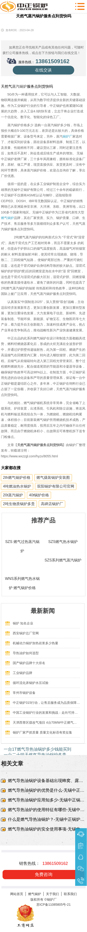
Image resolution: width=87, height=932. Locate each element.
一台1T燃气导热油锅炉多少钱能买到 (37, 749)
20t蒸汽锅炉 (13, 495)
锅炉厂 (67, 136)
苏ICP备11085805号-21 (53, 904)
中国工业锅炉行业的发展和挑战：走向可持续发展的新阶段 (46, 712)
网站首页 (16, 894)
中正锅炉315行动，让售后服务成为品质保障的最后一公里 (46, 702)
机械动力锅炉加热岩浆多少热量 (35, 643)
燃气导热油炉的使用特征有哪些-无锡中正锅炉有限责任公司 (47, 809)
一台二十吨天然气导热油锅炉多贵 (35, 754)
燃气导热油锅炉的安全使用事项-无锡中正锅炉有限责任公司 (47, 829)
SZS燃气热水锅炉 (63, 542)
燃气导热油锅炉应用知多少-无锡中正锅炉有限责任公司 (47, 800)
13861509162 (52, 61)
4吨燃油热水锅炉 (17, 486)
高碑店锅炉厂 (52, 504)
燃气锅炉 (7, 218)
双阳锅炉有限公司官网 (55, 486)
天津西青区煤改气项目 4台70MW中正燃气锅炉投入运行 (46, 722)
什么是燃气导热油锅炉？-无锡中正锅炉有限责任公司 (47, 819)
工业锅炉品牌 (22, 673)
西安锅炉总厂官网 (26, 633)
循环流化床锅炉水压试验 (30, 683)
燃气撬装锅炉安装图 (53, 477)
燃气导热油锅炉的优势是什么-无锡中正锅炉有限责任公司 (47, 790)
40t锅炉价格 (39, 495)
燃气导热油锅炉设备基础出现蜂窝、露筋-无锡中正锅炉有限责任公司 (47, 780)
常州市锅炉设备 (24, 693)
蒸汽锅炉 (19, 86)
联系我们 (70, 894)
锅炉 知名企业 (23, 623)
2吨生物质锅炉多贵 (19, 504)
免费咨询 (43, 874)
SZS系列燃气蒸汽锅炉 (63, 560)
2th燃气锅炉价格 (16, 477)
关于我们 (52, 894)
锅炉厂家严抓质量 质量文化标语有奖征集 (42, 732)
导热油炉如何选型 (26, 653)
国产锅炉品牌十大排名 (29, 663)
